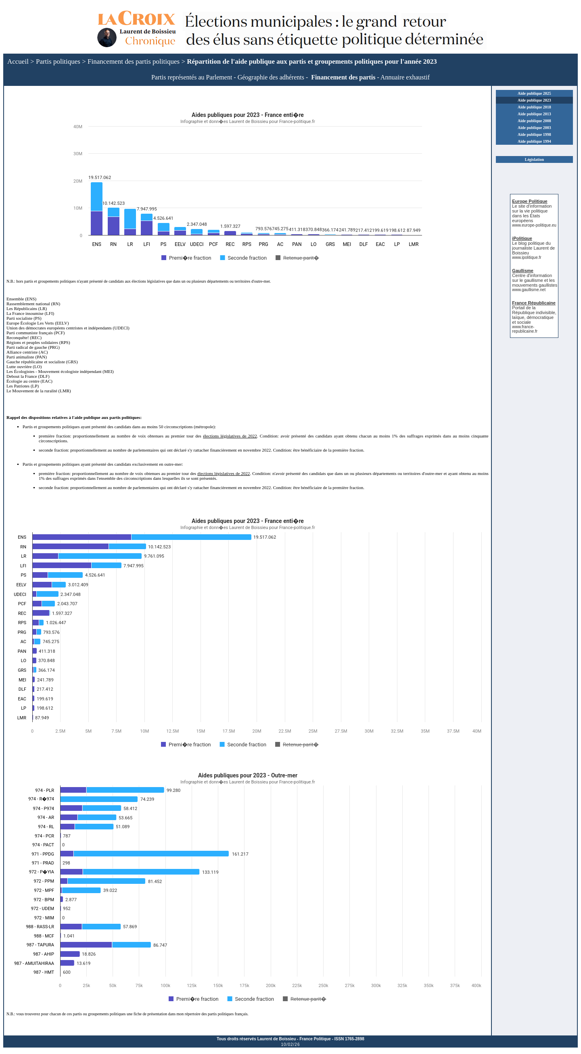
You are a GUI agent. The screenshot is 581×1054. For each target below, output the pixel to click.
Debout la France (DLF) (28, 376)
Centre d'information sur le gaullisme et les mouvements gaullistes (534, 280)
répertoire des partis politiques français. (217, 1014)
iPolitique (522, 238)
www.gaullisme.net (528, 289)
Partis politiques (58, 61)
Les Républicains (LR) (26, 308)
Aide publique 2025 (534, 93)
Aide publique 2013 (534, 114)
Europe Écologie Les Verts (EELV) (37, 323)
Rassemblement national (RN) (33, 303)
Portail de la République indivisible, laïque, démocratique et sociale (534, 315)
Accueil (18, 61)
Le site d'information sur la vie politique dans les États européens (532, 213)
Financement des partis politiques (134, 61)
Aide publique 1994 (534, 141)
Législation (534, 159)
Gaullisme (522, 270)
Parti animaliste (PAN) (26, 356)
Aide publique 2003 (534, 127)
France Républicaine (534, 302)
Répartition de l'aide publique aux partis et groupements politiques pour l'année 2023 (312, 61)
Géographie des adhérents (271, 77)
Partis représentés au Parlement (191, 77)
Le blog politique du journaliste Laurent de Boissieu (533, 248)
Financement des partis (343, 77)
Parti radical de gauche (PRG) (33, 347)
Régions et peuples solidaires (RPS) (38, 342)
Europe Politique (529, 201)
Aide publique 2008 (534, 121)
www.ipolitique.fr (526, 257)
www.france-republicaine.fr (524, 329)
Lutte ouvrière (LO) (24, 366)
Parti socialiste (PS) (24, 318)
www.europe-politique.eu (534, 225)
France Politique (315, 1039)
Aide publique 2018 (534, 107)
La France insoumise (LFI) (30, 313)
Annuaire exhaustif (405, 77)
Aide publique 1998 (534, 134)
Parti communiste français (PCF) (35, 332)
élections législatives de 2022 (230, 435)
